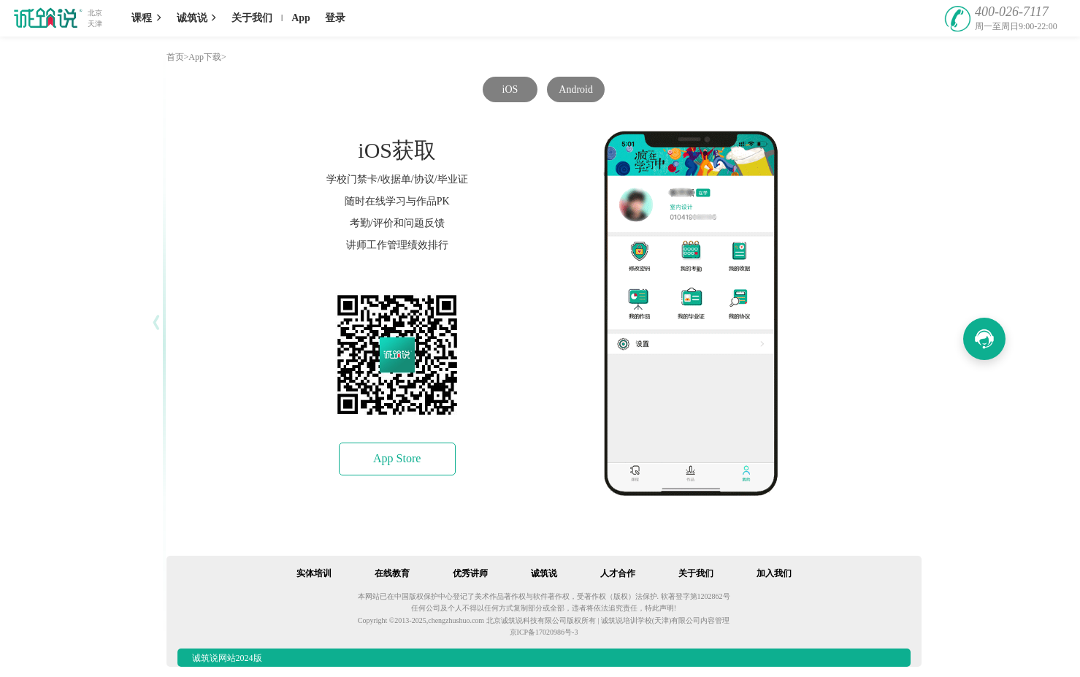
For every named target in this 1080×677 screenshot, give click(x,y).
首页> (177, 57)
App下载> (207, 57)
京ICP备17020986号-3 (544, 632)
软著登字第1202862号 (695, 596)
